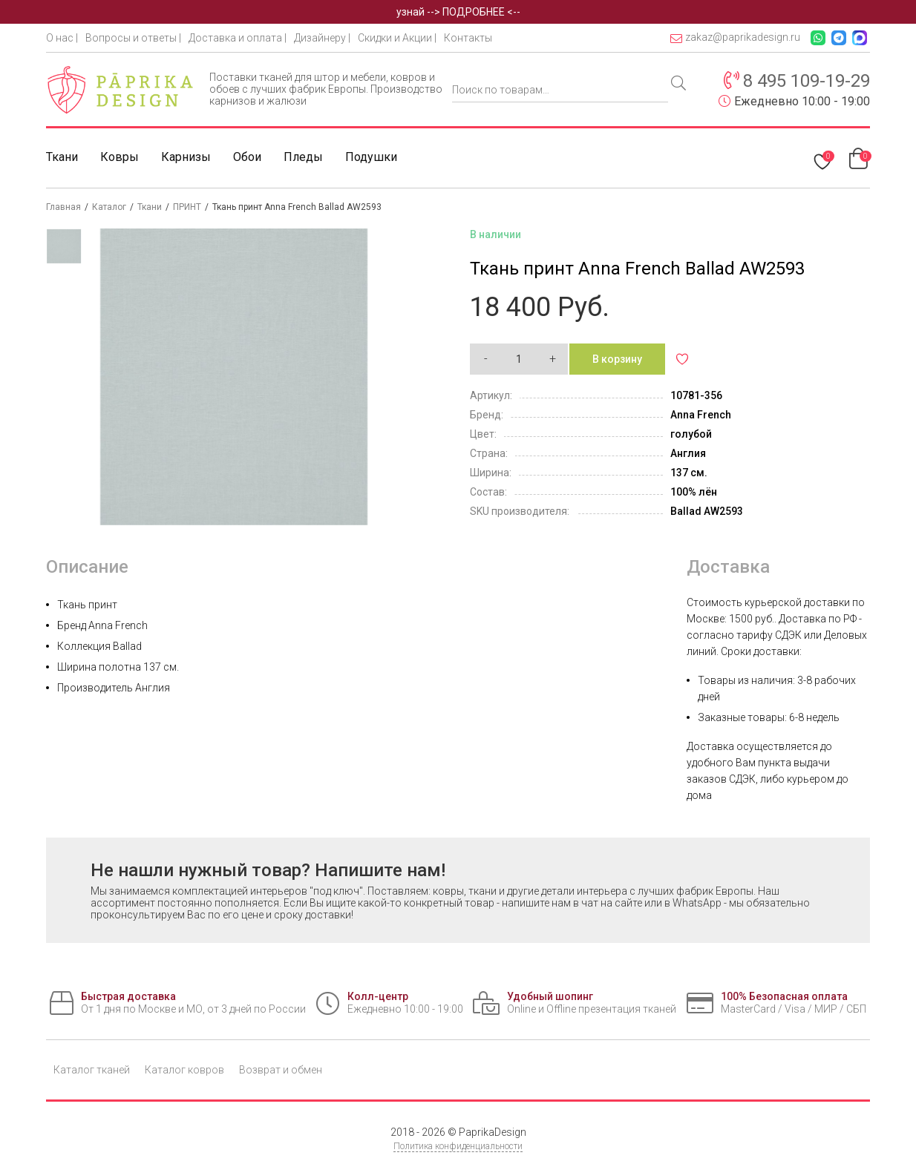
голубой (691, 434)
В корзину (617, 359)
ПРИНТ (187, 207)
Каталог (109, 207)
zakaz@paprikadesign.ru (735, 37)
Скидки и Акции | (397, 38)
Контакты (468, 38)
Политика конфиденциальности (458, 1146)
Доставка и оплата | (238, 38)
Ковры (119, 157)
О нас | (62, 38)
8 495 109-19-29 (806, 80)
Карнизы (186, 157)
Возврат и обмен (280, 1070)
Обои (247, 157)
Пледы (303, 157)
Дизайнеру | (322, 38)
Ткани (62, 157)
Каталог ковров (184, 1070)
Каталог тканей (91, 1070)
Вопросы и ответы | (133, 38)
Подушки (371, 157)
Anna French (700, 415)
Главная (63, 207)
